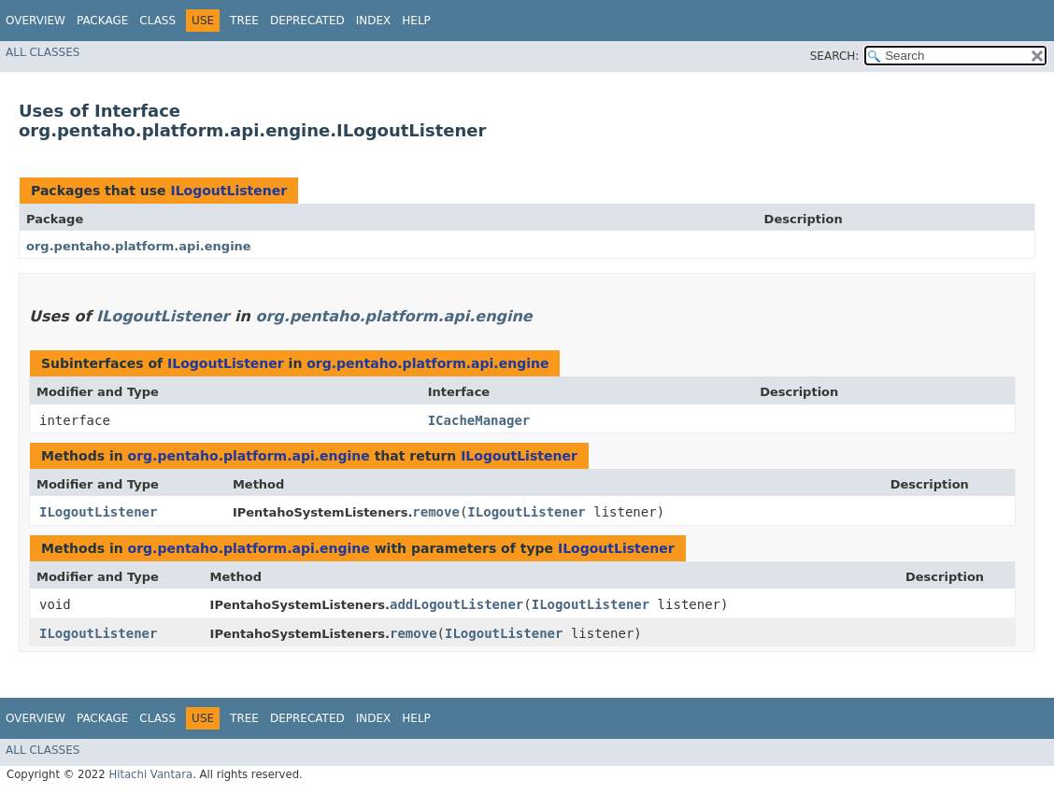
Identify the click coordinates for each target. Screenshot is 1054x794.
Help (416, 20)
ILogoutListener (228, 190)
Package (102, 20)
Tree (244, 20)
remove (436, 511)
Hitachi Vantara (150, 774)
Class (157, 20)
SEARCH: (835, 56)
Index (374, 20)
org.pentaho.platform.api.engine (138, 246)
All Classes (42, 52)
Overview (35, 20)
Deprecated (307, 20)
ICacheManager (479, 420)
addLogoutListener (456, 604)
